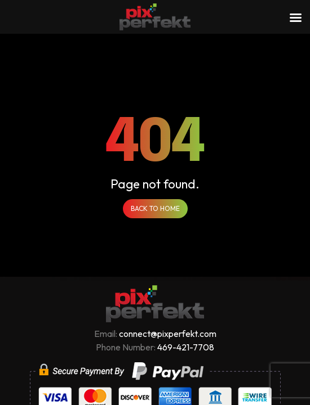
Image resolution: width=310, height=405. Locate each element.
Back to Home (155, 208)
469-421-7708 (185, 347)
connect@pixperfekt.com (167, 333)
